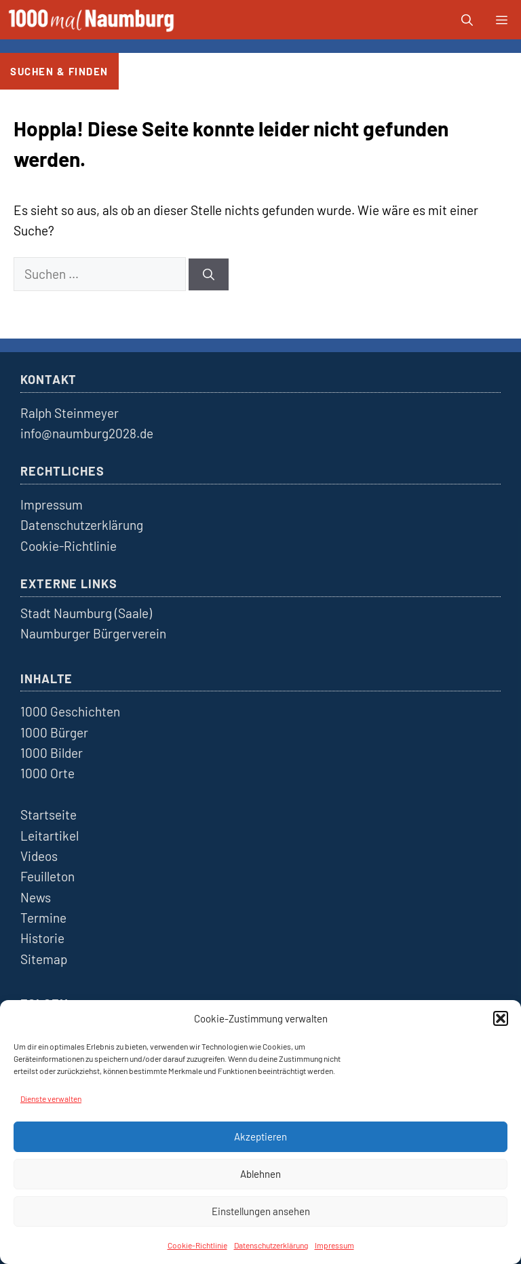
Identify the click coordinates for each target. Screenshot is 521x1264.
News (35, 897)
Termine (43, 917)
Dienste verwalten (50, 1098)
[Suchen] (209, 274)
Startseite (48, 814)
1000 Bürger (54, 732)
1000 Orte (47, 773)
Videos (39, 856)
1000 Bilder (51, 753)
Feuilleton (47, 876)
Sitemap (43, 959)
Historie (42, 938)
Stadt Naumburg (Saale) (86, 613)
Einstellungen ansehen (261, 1211)
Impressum (334, 1245)
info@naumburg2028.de (86, 433)
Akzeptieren (260, 1136)
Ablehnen (260, 1174)
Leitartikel (49, 835)
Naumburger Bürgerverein (93, 633)
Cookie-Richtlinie (197, 1245)
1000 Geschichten (70, 711)
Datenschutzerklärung (271, 1245)
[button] (500, 1018)
